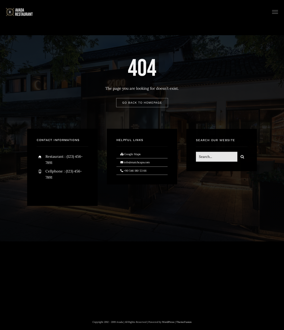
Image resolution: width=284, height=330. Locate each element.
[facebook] (41, 190)
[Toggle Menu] (275, 12)
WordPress (168, 321)
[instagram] (63, 190)
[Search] (242, 157)
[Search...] (216, 157)
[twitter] (52, 190)
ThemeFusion (184, 321)
